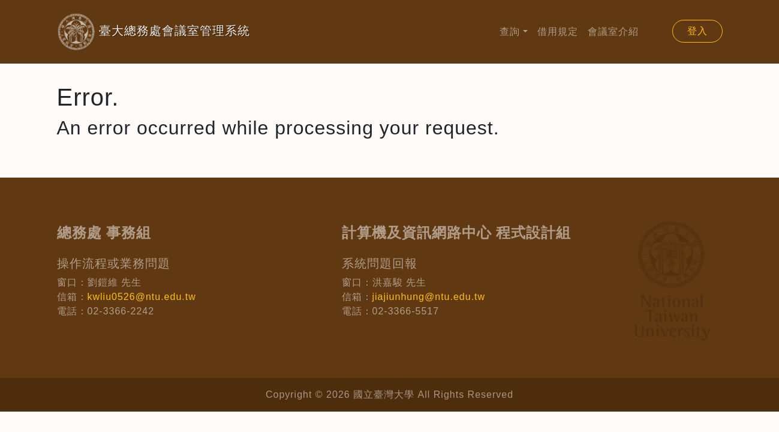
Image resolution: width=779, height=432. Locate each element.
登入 (697, 31)
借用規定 (557, 31)
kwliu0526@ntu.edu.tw (142, 297)
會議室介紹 (613, 31)
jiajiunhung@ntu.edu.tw (429, 297)
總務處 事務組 (104, 232)
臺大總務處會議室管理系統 (134, 32)
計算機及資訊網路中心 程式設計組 (457, 232)
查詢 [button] (510, 31)
